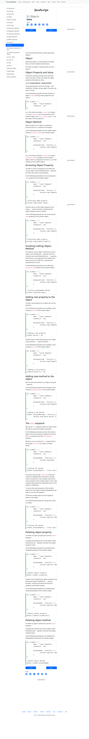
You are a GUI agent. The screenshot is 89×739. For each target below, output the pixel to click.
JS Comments (10, 14)
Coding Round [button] (26, 2)
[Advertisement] (15, 102)
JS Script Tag (10, 11)
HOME (23, 730)
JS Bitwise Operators (12, 39)
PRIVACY (36, 730)
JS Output (9, 17)
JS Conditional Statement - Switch (13, 53)
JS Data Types (10, 25)
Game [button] (58, 2)
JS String (9, 65)
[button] (64, 2)
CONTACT (48, 730)
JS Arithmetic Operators (13, 28)
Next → (51, 30)
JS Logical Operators (12, 36)
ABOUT (29, 730)
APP (66, 730)
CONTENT (60, 730)
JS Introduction (11, 8)
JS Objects (9, 45)
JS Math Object (11, 71)
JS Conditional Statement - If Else (14, 48)
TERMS (42, 730)
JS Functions (10, 42)
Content (54, 2)
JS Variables (10, 22)
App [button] (49, 2)
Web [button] (33, 2)
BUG (54, 730)
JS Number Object (11, 68)
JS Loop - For (10, 60)
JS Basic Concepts (11, 19)
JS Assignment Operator (13, 31)
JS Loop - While (11, 57)
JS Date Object (10, 74)
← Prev (31, 30)
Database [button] (43, 2)
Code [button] (37, 2)
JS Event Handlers (11, 77)
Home (19, 2)
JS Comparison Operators (13, 34)
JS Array (9, 62)
